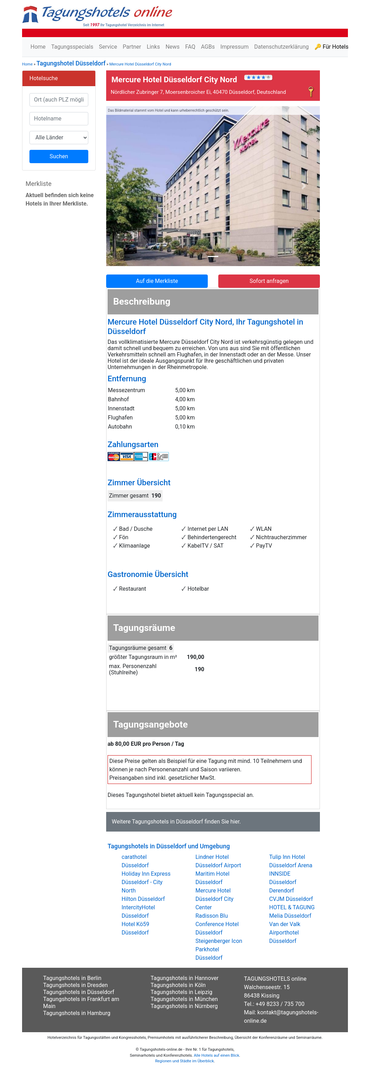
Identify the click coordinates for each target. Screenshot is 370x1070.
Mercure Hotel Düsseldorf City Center (215, 899)
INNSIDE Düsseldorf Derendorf (282, 882)
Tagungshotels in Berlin (72, 978)
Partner (132, 46)
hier (234, 821)
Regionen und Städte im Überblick (184, 1061)
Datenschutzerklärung (281, 46)
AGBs (207, 46)
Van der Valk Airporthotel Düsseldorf (284, 932)
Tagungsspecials (72, 46)
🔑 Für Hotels (331, 46)
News (172, 46)
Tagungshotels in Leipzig (181, 992)
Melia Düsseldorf (290, 915)
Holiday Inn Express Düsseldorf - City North (146, 882)
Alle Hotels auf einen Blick (216, 1055)
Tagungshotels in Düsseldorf (167, 821)
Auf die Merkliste (157, 281)
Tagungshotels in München (184, 999)
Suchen (59, 156)
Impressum (234, 46)
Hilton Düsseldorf (143, 899)
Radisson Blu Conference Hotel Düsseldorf (217, 924)
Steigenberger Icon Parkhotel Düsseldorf (219, 949)
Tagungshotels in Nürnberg (184, 1006)
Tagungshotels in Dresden (75, 985)
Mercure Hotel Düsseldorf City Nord (140, 64)
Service (108, 46)
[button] (122, 186)
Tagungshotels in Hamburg (76, 1013)
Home (38, 46)
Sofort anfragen (269, 281)
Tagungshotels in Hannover (185, 978)
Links (153, 46)
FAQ (190, 46)
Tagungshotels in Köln (178, 985)
